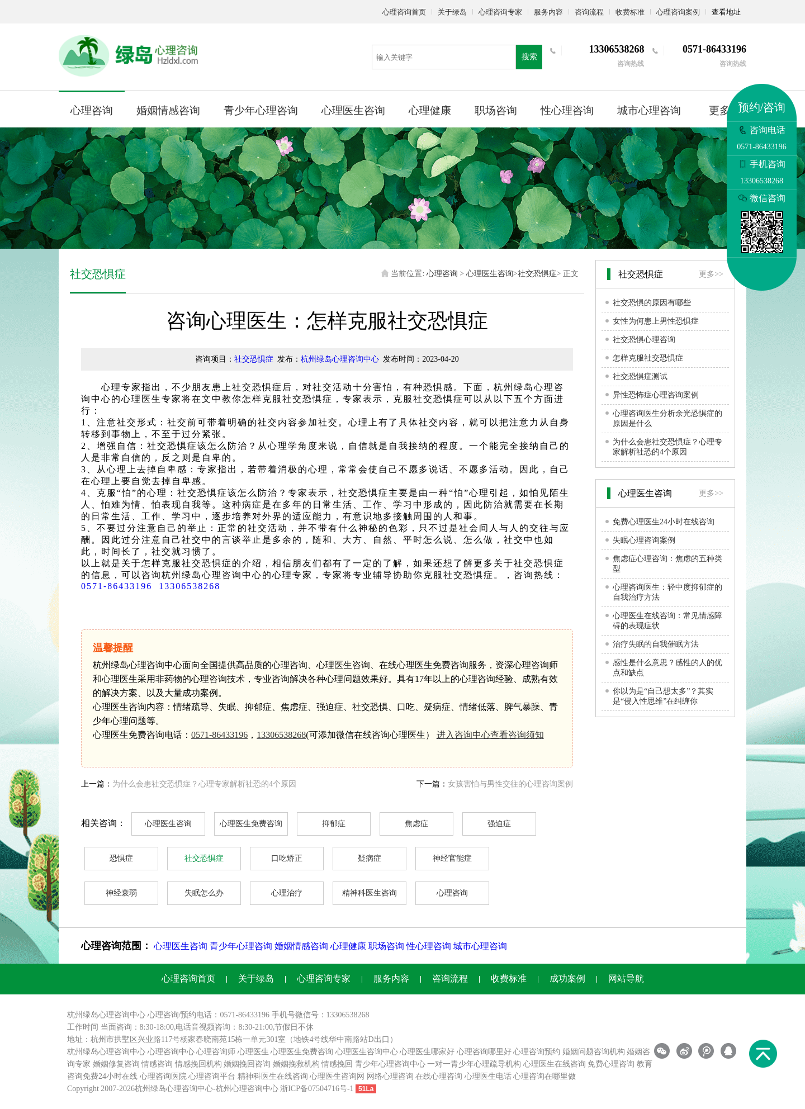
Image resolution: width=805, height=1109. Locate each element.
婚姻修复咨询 (116, 1064)
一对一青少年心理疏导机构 (474, 1064)
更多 (719, 110)
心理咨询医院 (163, 1076)
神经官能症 (452, 858)
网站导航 (626, 978)
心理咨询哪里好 (484, 1052)
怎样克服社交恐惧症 (648, 358)
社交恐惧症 (537, 273)
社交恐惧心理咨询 (644, 339)
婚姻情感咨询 (168, 110)
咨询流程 (589, 12)
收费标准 (630, 12)
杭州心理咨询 (239, 1088)
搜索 (529, 57)
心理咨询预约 (536, 1052)
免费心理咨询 (611, 1064)
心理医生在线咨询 (554, 1064)
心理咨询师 (215, 1052)
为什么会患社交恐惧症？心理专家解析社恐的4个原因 (204, 784)
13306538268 (189, 586)
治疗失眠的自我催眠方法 (656, 644)
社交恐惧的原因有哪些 (652, 302)
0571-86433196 (116, 586)
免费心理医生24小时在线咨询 (663, 522)
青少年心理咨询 (261, 110)
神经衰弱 (121, 893)
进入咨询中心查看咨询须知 (490, 735)
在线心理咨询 (438, 1076)
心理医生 (253, 1052)
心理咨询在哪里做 (544, 1076)
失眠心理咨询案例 (644, 540)
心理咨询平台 (211, 1076)
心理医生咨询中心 (366, 1052)
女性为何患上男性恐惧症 (656, 321)
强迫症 (499, 823)
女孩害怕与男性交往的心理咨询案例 (510, 784)
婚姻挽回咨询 (247, 1064)
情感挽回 (337, 1064)
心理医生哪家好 (427, 1052)
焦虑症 (416, 823)
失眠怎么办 (204, 893)
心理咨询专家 (500, 12)
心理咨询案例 (678, 12)
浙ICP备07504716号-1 (316, 1088)
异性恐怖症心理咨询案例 (656, 395)
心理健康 (430, 110)
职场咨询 (496, 110)
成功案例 (567, 978)
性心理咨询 (567, 110)
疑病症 (369, 858)
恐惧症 (121, 858)
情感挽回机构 (198, 1064)
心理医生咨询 (353, 110)
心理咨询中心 (171, 1052)
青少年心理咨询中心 (390, 1064)
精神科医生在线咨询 (273, 1076)
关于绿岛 (452, 12)
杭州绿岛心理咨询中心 (340, 359)
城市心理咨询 (649, 110)
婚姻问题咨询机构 (593, 1052)
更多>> (711, 274)
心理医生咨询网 (337, 1076)
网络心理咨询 (390, 1076)
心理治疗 (286, 893)
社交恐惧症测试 (640, 376)
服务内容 (548, 12)
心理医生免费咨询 (251, 823)
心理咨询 (91, 110)
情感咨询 (157, 1064)
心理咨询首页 (404, 12)
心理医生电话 (488, 1076)
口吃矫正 (286, 858)
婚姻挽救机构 (296, 1064)
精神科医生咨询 (369, 893)
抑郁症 (333, 823)
